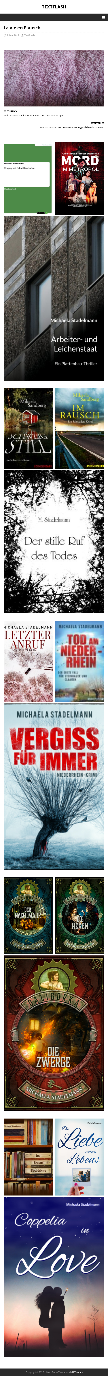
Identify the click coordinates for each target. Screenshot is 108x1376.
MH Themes (76, 1372)
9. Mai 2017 (13, 35)
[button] (103, 17)
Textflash (29, 35)
